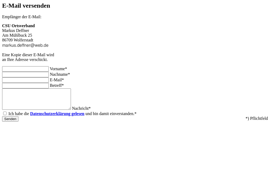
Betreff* (57, 85)
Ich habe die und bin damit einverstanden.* (72, 117)
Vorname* (58, 68)
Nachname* (60, 74)
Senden (10, 123)
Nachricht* (89, 112)
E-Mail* (57, 80)
